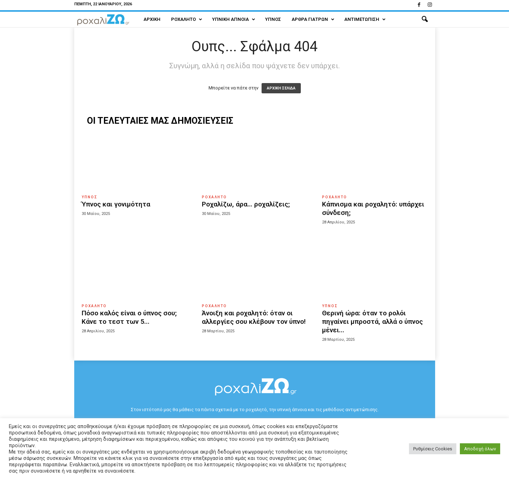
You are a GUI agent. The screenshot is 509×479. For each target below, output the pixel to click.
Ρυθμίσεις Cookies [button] (432, 448)
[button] (424, 19)
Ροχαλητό (186, 19)
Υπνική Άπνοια (233, 19)
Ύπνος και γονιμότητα (116, 204)
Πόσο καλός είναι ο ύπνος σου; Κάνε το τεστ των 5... (129, 317)
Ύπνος (273, 19)
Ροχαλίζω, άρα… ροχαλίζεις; (246, 204)
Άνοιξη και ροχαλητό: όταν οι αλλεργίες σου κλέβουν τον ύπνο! (254, 317)
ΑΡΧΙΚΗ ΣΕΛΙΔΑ (281, 88)
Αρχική (152, 19)
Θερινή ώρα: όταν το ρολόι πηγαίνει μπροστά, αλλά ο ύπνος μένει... (372, 321)
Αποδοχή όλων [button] (480, 448)
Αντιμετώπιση (365, 19)
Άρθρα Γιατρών (313, 19)
